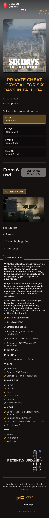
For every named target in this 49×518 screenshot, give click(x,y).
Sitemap (28, 504)
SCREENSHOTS (14, 191)
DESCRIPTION (13, 257)
